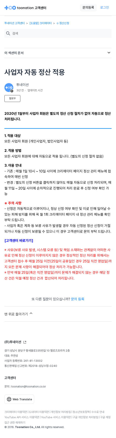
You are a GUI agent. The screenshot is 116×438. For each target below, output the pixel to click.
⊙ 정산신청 (62, 23)
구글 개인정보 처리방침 (85, 417)
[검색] (61, 33)
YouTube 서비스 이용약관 (56, 417)
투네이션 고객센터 (14, 23)
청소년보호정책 (81, 412)
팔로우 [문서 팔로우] (12, 98)
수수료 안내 (97, 412)
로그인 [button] (104, 8)
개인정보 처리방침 (61, 412)
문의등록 (88, 8)
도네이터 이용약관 (39, 412)
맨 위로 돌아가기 (18, 313)
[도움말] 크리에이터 (40, 23)
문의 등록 (77, 299)
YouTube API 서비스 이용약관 (21, 417)
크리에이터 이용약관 (15, 412)
